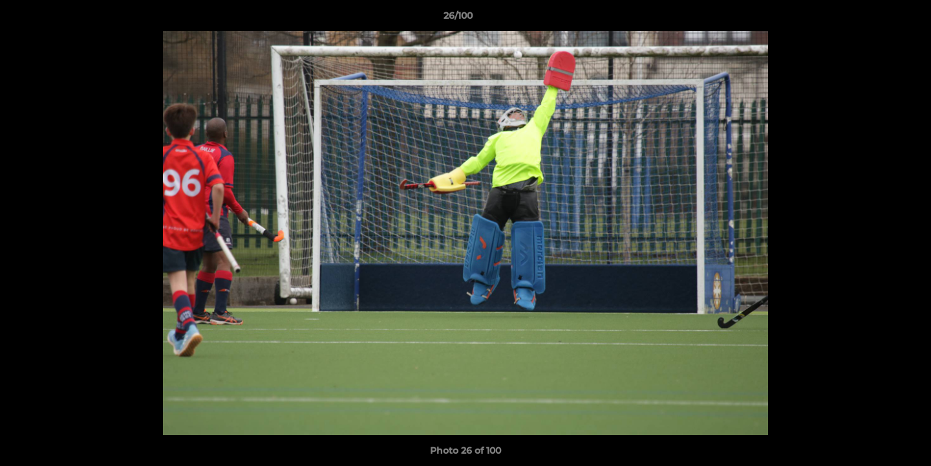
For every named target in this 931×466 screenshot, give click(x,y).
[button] (876, 19)
